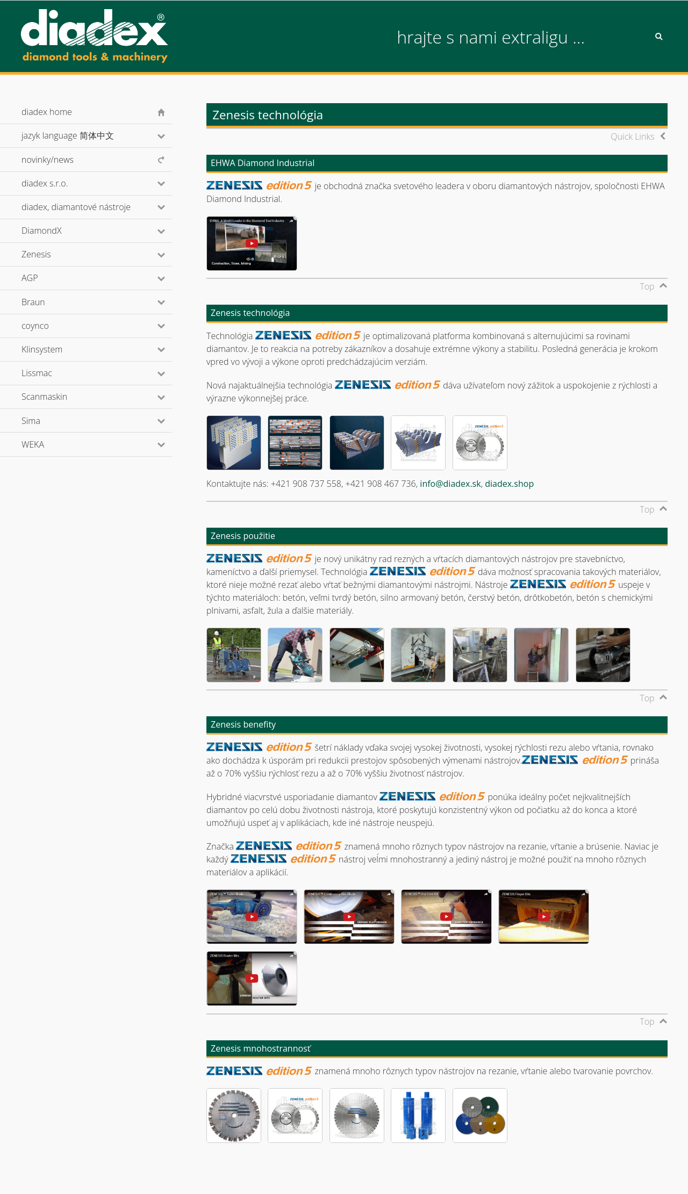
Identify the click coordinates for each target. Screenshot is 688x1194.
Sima (45, 421)
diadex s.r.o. (59, 183)
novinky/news (48, 160)
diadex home (47, 112)
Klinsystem (56, 349)
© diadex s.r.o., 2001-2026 (65, 1174)
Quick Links (632, 136)
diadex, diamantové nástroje (91, 207)
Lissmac (51, 373)
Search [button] (659, 36)
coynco (49, 326)
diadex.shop (509, 484)
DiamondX (56, 230)
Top (647, 286)
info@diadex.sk (450, 484)
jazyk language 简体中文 (82, 135)
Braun (48, 302)
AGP (44, 278)
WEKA (47, 444)
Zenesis (51, 254)
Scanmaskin (59, 396)
